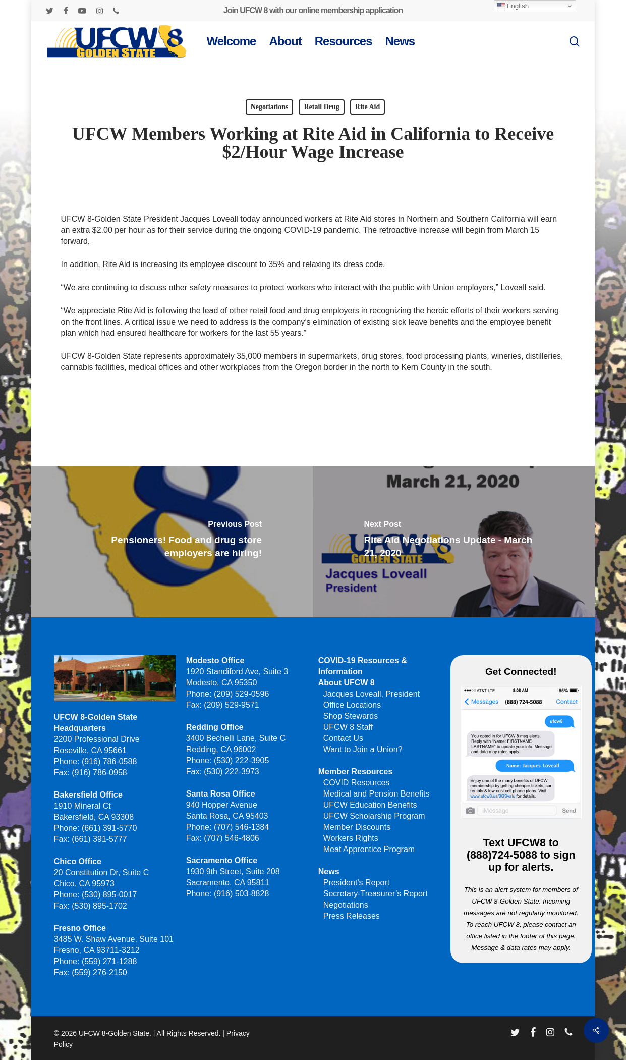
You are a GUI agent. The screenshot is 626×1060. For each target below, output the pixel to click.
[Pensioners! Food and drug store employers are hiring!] (171, 541)
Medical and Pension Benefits (376, 793)
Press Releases (351, 916)
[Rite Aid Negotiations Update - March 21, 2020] (454, 541)
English (513, 6)
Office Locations (352, 705)
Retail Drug (321, 107)
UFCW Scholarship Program (374, 816)
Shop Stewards (350, 716)
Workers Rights (350, 838)
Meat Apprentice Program (369, 849)
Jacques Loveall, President (371, 694)
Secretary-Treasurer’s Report (375, 893)
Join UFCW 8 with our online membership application (313, 10)
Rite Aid (367, 107)
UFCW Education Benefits (370, 805)
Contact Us (343, 738)
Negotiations (270, 107)
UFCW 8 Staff (348, 727)
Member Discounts (356, 827)
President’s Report (356, 882)
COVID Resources (356, 782)
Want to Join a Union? (363, 749)
